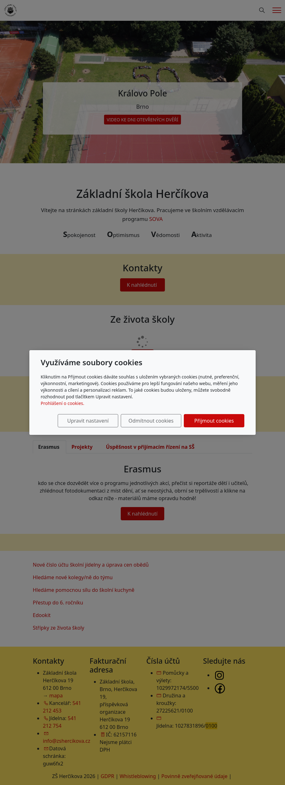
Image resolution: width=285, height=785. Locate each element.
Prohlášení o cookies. (62, 403)
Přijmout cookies (214, 420)
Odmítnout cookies (151, 420)
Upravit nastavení (87, 420)
